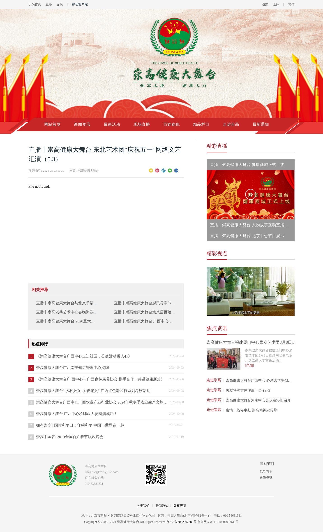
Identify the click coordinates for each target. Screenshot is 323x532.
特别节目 (267, 464)
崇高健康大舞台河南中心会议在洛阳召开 (258, 400)
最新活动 (112, 124)
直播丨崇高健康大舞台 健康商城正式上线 (247, 164)
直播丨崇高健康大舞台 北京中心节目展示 (247, 235)
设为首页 (34, 4)
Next (288, 292)
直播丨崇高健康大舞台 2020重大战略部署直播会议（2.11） (86, 321)
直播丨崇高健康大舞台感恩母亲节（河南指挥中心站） (160, 303)
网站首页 (52, 124)
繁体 (291, 4)
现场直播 (142, 124)
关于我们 (143, 505)
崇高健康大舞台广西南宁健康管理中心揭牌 (72, 368)
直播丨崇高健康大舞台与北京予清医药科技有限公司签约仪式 (88, 303)
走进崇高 (231, 124)
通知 (265, 4)
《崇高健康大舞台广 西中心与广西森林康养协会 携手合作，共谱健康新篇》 (100, 379)
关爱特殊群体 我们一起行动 (248, 390)
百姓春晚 (171, 124)
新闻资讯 (82, 124)
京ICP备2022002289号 (181, 522)
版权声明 (179, 505)
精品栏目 (201, 124)
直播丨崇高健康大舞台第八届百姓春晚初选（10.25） (158, 312)
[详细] (249, 365)
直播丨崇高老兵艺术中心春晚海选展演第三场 (74, 312)
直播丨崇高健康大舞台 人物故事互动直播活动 (251, 225)
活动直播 (266, 471)
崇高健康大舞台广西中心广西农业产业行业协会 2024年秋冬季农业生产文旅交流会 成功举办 (102, 402)
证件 (276, 4)
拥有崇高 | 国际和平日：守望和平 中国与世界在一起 (80, 425)
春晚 (59, 4)
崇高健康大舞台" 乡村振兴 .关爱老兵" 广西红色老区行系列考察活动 (93, 391)
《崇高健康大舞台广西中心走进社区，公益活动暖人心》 (84, 356)
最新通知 (261, 124)
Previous (212, 292)
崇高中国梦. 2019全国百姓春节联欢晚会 (69, 437)
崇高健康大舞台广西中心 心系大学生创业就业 (262, 380)
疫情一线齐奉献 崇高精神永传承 (251, 410)
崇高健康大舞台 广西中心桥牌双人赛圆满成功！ (77, 414)
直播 (49, 4)
